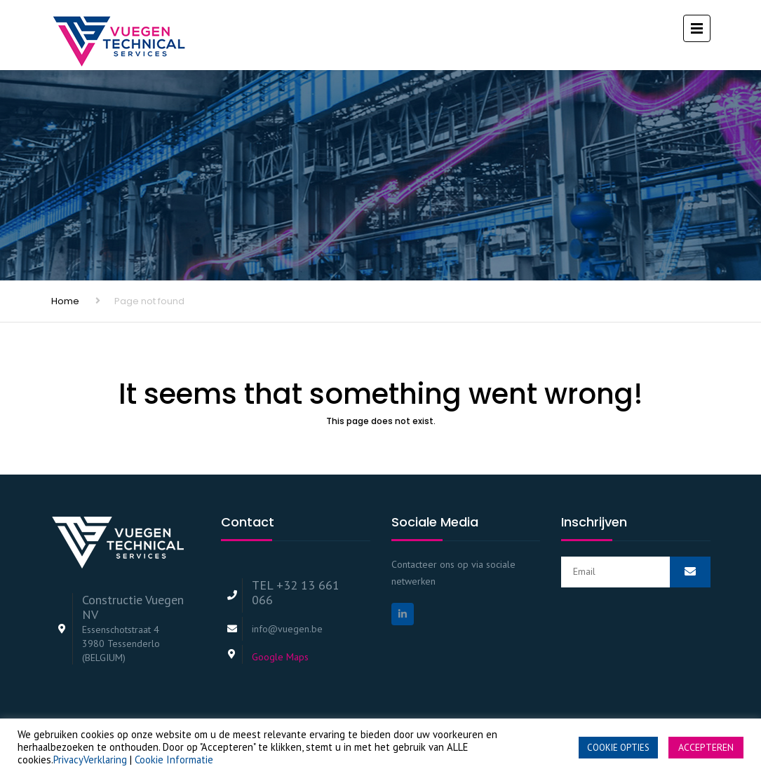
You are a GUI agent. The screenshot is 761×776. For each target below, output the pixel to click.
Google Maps (280, 657)
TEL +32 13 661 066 (295, 592)
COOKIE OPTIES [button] (618, 748)
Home (65, 301)
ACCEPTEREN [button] (706, 747)
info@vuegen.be (287, 628)
